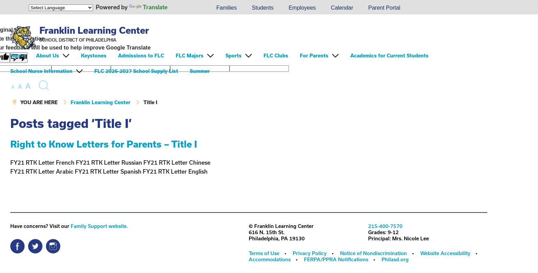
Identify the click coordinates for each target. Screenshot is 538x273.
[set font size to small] (12, 87)
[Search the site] (43, 85)
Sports (233, 55)
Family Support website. (99, 226)
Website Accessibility (445, 253)
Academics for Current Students (389, 55)
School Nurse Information (41, 71)
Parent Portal (384, 8)
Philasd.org (395, 259)
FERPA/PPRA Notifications (336, 259)
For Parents (314, 55)
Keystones (93, 55)
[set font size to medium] (20, 86)
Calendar (342, 8)
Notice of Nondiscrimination (373, 253)
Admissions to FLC (141, 55)
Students (262, 8)
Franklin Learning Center (94, 30)
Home (17, 55)
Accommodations (270, 259)
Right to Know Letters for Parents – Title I (103, 144)
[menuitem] (185, 8)
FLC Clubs (276, 55)
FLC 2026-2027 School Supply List (136, 71)
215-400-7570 (385, 226)
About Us (47, 55)
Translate (148, 7)
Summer (200, 71)
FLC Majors (189, 55)
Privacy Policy (310, 253)
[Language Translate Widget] (61, 7)
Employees (302, 8)
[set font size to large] (28, 86)
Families (226, 8)
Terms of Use (264, 253)
